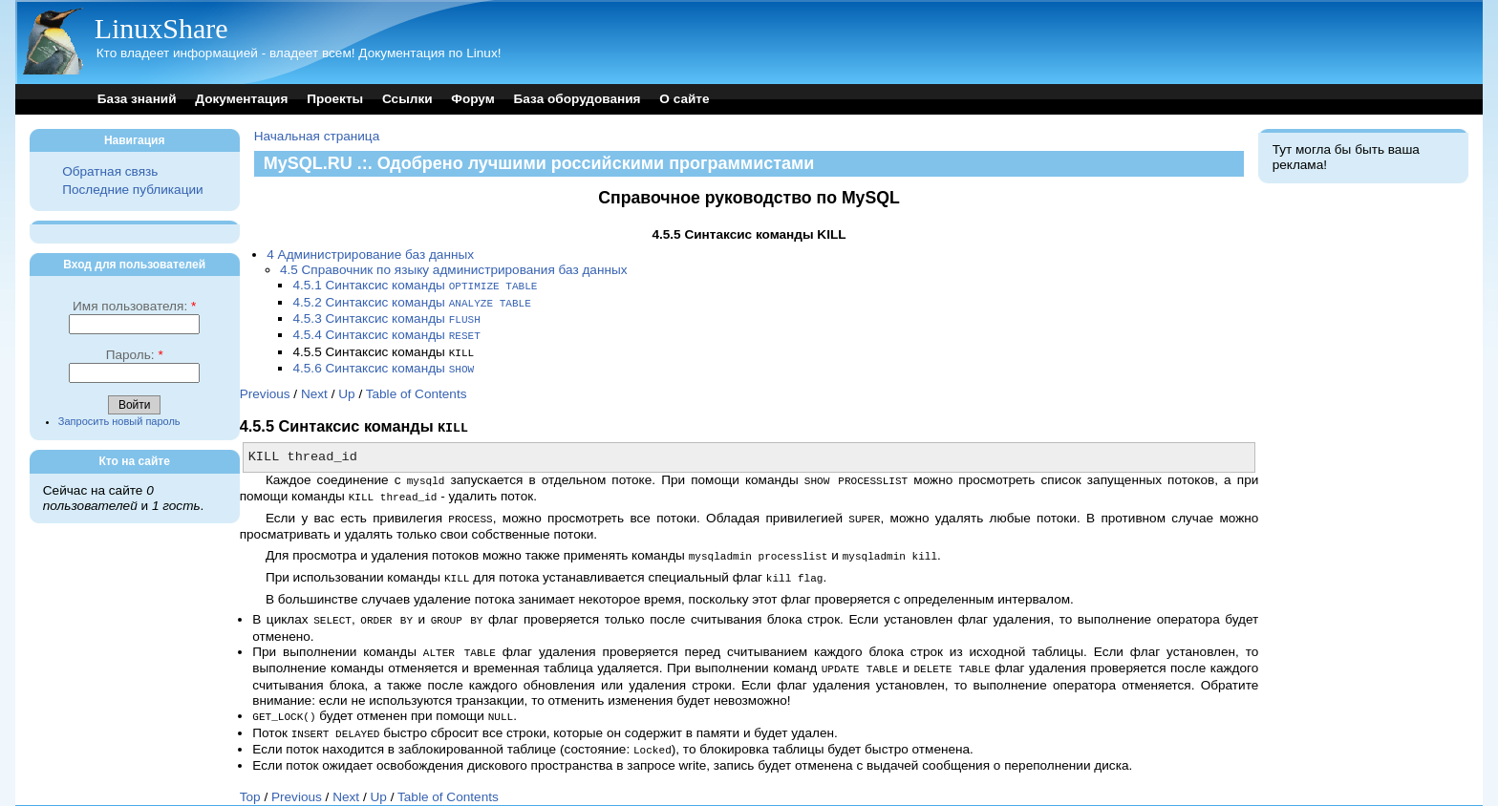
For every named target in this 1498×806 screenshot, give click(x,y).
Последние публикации (132, 189)
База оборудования (577, 99)
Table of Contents (416, 388)
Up (346, 388)
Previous (265, 388)
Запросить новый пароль (119, 421)
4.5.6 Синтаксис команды (383, 363)
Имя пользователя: (134, 306)
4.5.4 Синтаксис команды (386, 332)
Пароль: (134, 355)
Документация (241, 99)
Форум (472, 99)
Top (250, 779)
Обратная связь (110, 171)
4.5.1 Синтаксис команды (414, 285)
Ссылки (407, 99)
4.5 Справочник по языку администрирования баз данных (454, 270)
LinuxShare (161, 28)
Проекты (335, 99)
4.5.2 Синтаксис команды (411, 301)
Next (314, 388)
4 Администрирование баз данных (370, 254)
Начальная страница (317, 136)
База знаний (137, 99)
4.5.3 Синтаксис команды (386, 316)
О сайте (684, 99)
